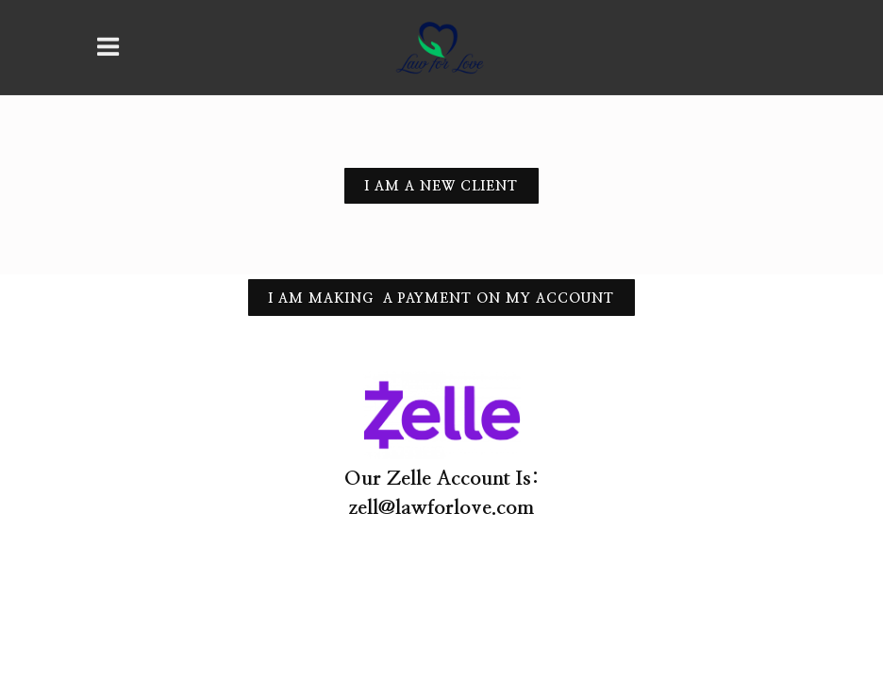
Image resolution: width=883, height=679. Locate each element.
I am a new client (441, 186)
